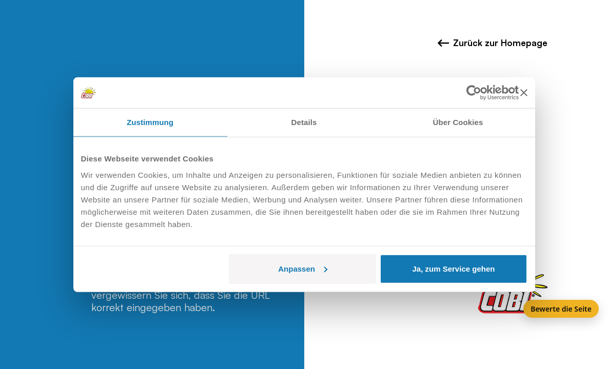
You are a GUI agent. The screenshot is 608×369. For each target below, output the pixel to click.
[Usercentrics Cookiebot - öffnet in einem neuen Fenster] (474, 92)
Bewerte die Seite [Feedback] (561, 309)
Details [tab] (304, 122)
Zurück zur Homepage (492, 43)
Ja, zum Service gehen (454, 268)
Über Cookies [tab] (458, 122)
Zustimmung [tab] (150, 122)
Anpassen (302, 268)
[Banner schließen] (523, 92)
